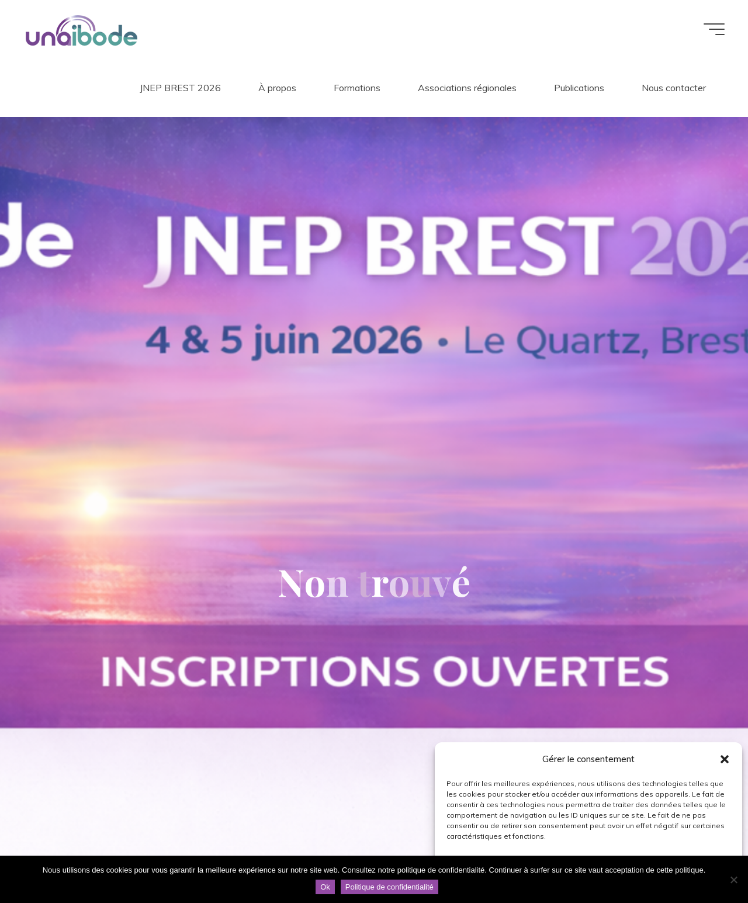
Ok (325, 887)
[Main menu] (714, 29)
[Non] (733, 879)
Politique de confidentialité (389, 887)
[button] (724, 759)
